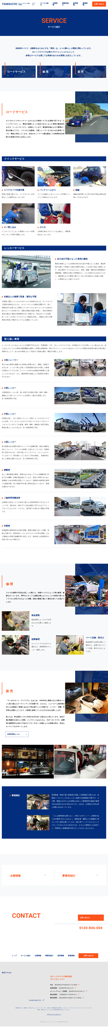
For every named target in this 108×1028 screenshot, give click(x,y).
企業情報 (55, 4)
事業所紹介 (65, 4)
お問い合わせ (99, 4)
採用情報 (75, 4)
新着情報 (85, 4)
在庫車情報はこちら (15, 734)
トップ (33, 4)
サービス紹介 (44, 4)
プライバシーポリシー (54, 1016)
